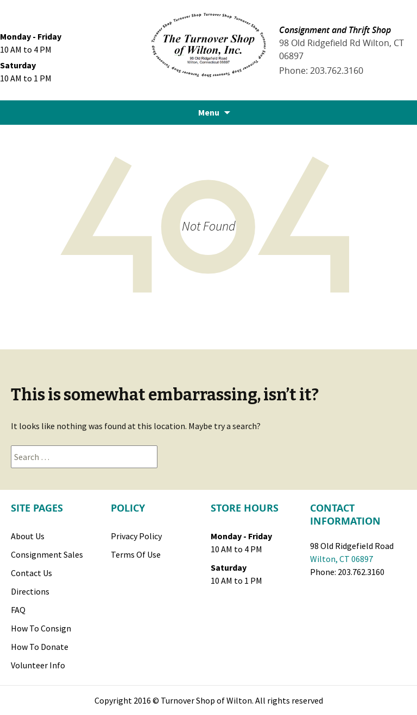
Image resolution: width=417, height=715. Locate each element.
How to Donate (39, 646)
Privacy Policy (136, 536)
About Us (28, 536)
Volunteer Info (38, 665)
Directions (30, 591)
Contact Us (31, 572)
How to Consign (41, 628)
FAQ (18, 609)
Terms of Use (136, 554)
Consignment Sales (47, 554)
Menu (208, 112)
